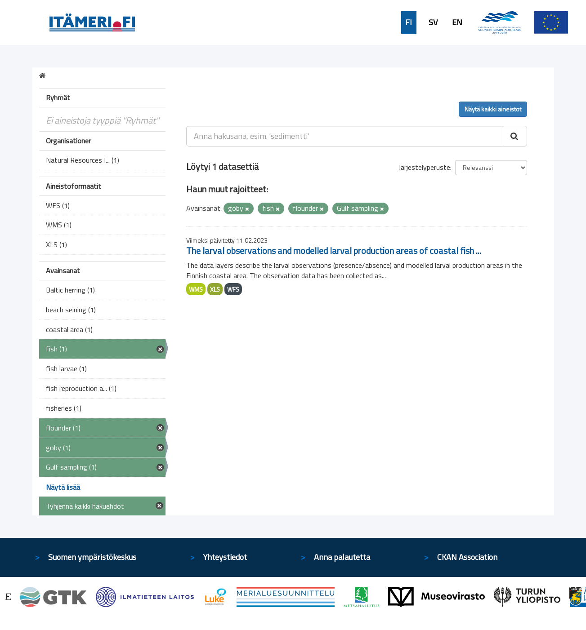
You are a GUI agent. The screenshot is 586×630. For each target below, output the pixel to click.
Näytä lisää (63, 487)
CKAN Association (467, 557)
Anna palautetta (342, 557)
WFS (233, 289)
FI (408, 22)
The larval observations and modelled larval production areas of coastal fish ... (333, 250)
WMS (196, 289)
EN (457, 22)
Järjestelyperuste (424, 167)
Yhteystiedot (225, 557)
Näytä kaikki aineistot (493, 109)
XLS (215, 289)
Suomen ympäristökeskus (92, 557)
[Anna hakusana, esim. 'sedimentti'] (344, 136)
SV (433, 22)
